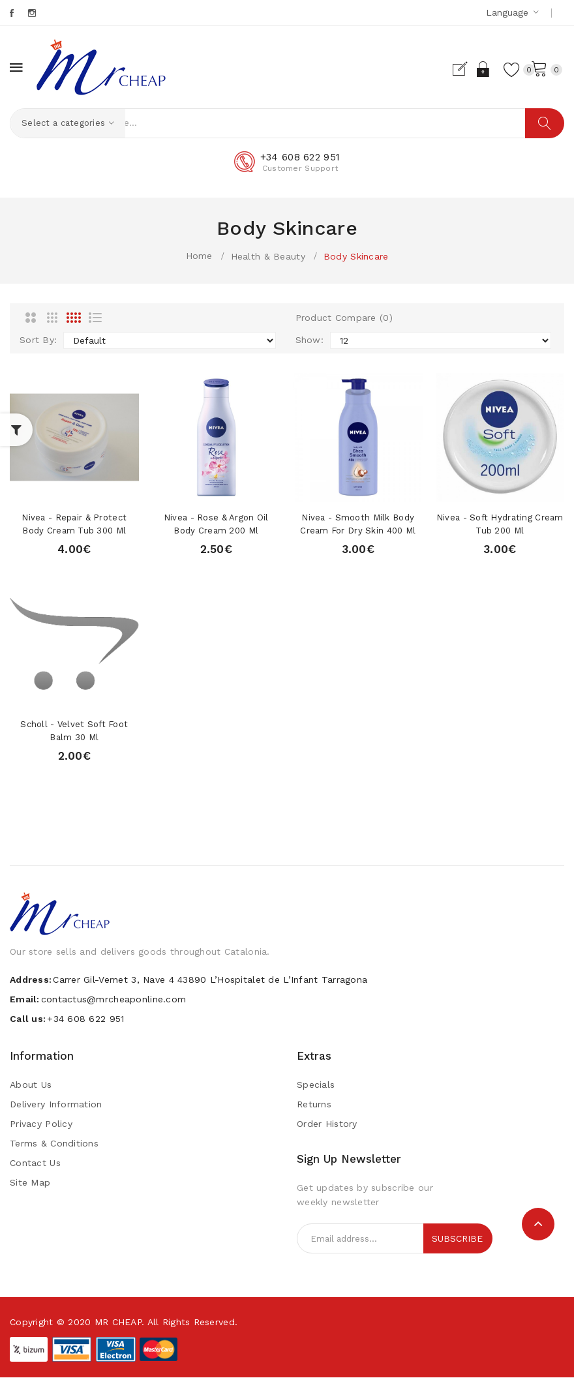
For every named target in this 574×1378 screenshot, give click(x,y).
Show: (309, 340)
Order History (327, 1124)
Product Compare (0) (344, 318)
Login (468, 69)
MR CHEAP (118, 1322)
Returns (314, 1105)
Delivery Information (56, 1105)
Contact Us (35, 1163)
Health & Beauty (268, 256)
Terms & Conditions (54, 1144)
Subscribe (457, 1239)
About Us (31, 1085)
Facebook (13, 13)
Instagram (33, 13)
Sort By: (38, 340)
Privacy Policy (41, 1124)
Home (199, 255)
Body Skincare (356, 256)
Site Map (30, 1183)
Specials (316, 1085)
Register (445, 69)
